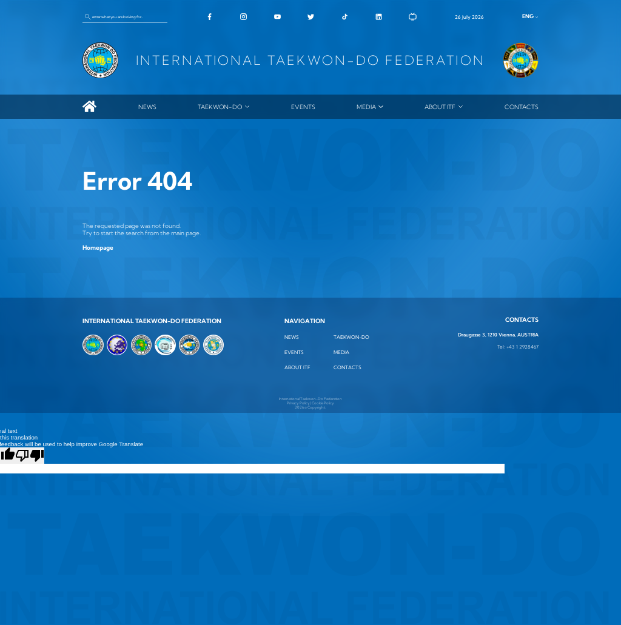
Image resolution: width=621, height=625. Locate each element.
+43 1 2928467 (522, 347)
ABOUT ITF (440, 106)
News (147, 106)
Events (303, 106)
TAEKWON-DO (220, 106)
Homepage (97, 247)
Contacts (522, 106)
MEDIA (366, 106)
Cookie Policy (323, 403)
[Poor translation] (29, 455)
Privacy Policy (298, 403)
